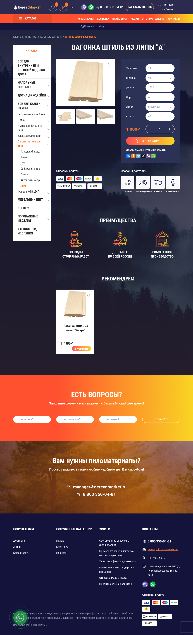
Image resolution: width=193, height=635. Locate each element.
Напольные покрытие (33, 85)
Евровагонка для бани (31, 114)
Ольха (24, 174)
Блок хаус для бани (29, 135)
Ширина (131, 77)
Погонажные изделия (33, 218)
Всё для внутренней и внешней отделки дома (33, 67)
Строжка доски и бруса (113, 577)
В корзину (81, 348)
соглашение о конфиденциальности (111, 617)
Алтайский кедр (30, 180)
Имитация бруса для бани (30, 128)
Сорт (129, 97)
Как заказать (21, 552)
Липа (23, 186)
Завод (129, 106)
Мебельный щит (33, 200)
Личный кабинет (167, 7)
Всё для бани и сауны (33, 106)
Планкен (61, 552)
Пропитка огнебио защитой (115, 584)
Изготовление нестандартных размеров (116, 569)
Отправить (161, 419)
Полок (21, 120)
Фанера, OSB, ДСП (29, 191)
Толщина (131, 68)
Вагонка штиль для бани (29, 143)
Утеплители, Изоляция (33, 231)
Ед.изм (130, 116)
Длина (130, 87)
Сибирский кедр (30, 168)
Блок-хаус (62, 546)
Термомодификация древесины (117, 561)
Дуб (22, 163)
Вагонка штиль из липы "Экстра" (76, 328)
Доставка (103, 18)
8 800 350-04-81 (112, 7)
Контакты (174, 18)
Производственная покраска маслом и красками (116, 553)
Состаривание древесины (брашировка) (114, 542)
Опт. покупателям (153, 18)
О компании (86, 18)
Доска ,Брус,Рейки (33, 95)
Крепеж (33, 208)
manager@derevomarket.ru (96, 487)
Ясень (24, 157)
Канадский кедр (30, 151)
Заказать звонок (140, 7)
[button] (60, 116)
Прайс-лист (119, 18)
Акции (135, 18)
